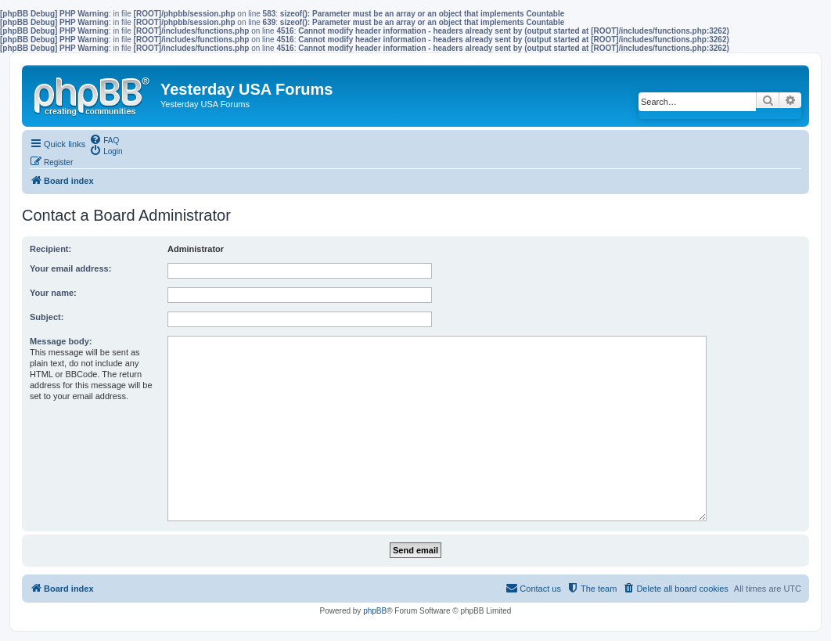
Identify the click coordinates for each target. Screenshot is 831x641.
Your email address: (70, 268)
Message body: (61, 341)
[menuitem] (104, 139)
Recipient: (50, 249)
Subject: (46, 317)
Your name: (53, 292)
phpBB (375, 611)
